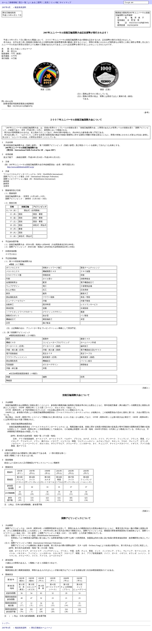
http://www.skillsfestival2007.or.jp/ (20, 167)
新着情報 (13, 2)
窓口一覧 (22, 2)
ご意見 (46, 2)
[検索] (136, 2)
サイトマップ (65, 2)
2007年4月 (6, 7)
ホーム (5, 2)
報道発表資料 (20, 7)
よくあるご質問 (34, 2)
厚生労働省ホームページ (41, 628)
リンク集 (54, 2)
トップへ (6, 623)
